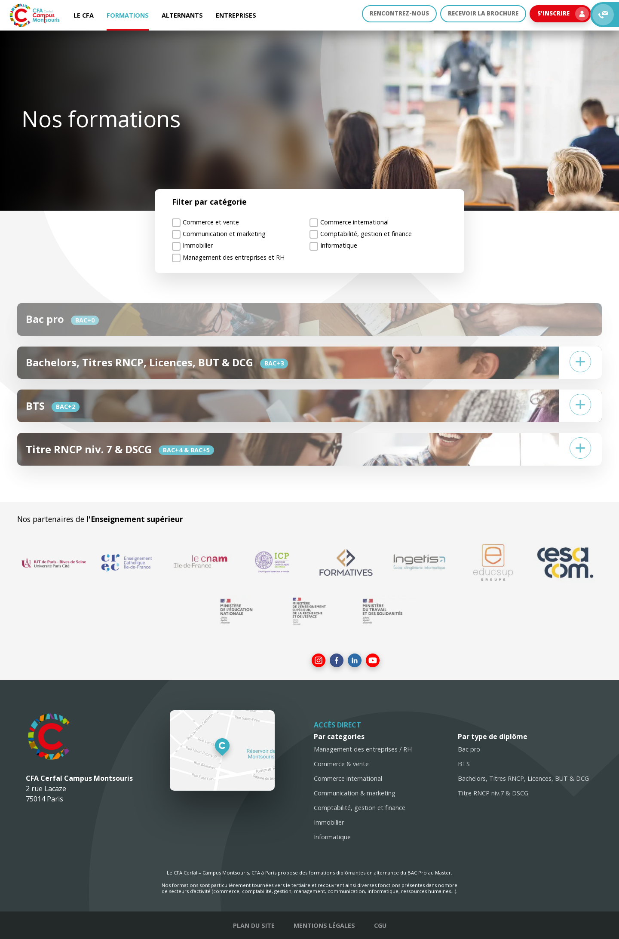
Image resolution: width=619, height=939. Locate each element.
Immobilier (329, 822)
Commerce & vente (341, 764)
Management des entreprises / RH (363, 749)
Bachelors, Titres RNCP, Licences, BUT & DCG (523, 778)
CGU (380, 925)
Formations (128, 15)
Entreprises (236, 15)
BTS (464, 764)
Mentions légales (324, 925)
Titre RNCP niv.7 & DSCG (493, 793)
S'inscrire (562, 15)
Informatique (332, 837)
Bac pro (469, 749)
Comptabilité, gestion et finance (359, 808)
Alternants (182, 15)
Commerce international (348, 778)
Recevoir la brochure (478, 15)
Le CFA (84, 15)
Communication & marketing (354, 793)
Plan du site (254, 925)
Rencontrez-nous (389, 15)
